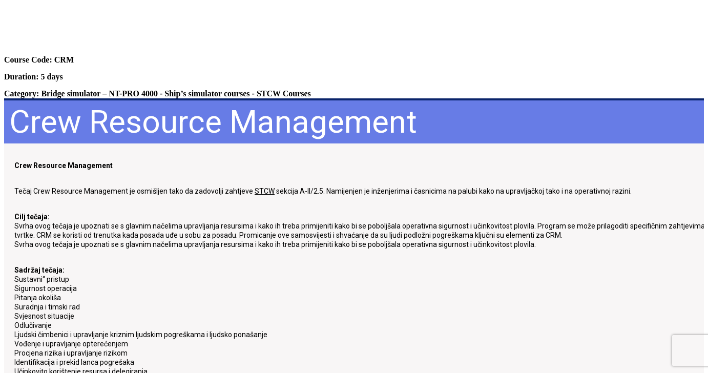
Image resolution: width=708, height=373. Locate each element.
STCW (265, 191)
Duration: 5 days (33, 76)
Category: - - (157, 93)
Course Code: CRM (39, 59)
